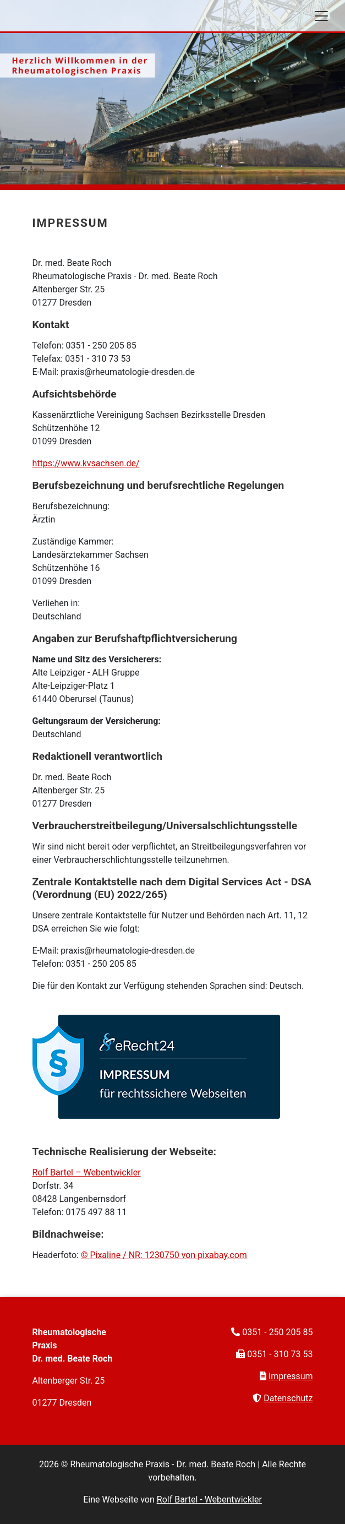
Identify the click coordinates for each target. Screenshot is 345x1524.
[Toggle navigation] (321, 16)
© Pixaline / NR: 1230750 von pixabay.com (164, 1255)
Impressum (291, 1376)
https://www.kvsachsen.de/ (86, 463)
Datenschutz (288, 1398)
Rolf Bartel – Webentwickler (86, 1172)
